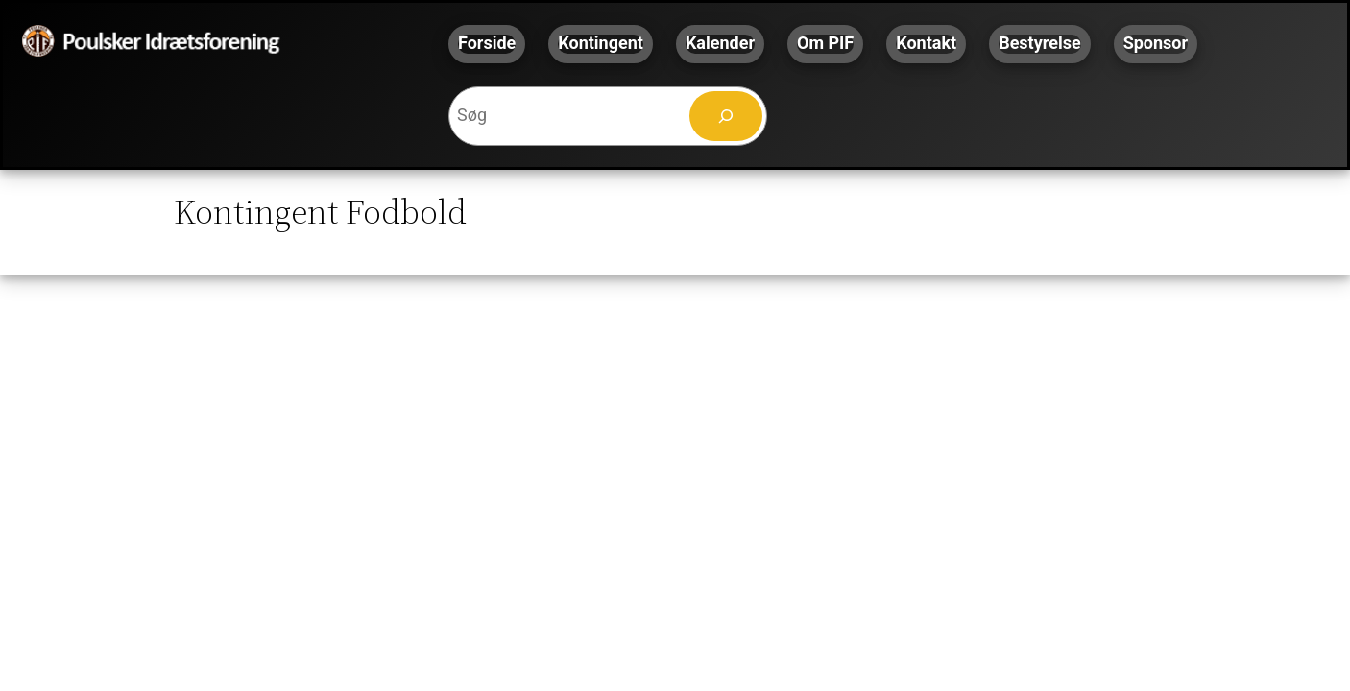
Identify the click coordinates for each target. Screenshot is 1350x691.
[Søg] (725, 116)
